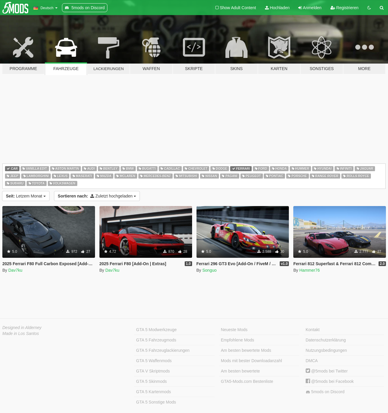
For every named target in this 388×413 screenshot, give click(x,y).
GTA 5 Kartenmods (153, 391)
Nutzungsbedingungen (326, 350)
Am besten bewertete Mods (246, 350)
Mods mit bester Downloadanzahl (251, 360)
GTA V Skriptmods (153, 371)
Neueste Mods (234, 329)
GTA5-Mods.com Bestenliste (247, 381)
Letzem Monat (26, 196)
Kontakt (313, 329)
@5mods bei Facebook (330, 381)
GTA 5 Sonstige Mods (156, 402)
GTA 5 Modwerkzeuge (156, 329)
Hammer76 (309, 270)
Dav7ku (15, 270)
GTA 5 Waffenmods (153, 360)
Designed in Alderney (22, 327)
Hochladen (277, 7)
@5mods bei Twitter (327, 371)
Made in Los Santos (20, 333)
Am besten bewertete (240, 371)
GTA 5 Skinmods (151, 381)
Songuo (209, 270)
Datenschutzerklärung (326, 340)
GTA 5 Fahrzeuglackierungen (162, 350)
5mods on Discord (325, 391)
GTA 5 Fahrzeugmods (156, 340)
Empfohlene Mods (237, 340)
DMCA (312, 360)
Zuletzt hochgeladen (97, 196)
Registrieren (344, 7)
